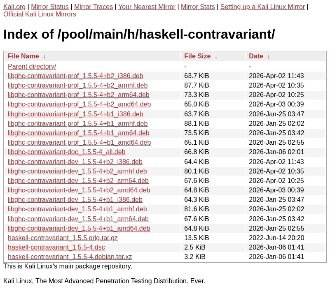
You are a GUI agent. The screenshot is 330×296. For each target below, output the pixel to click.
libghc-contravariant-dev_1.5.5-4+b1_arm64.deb (78, 218)
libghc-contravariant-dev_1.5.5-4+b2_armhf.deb (77, 171)
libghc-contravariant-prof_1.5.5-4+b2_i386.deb (75, 75)
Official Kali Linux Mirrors (39, 14)
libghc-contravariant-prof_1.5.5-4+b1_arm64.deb (79, 133)
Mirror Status (50, 6)
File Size (197, 56)
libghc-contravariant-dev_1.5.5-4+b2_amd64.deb (79, 190)
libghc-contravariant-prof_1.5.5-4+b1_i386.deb (75, 114)
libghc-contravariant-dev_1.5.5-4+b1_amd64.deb (79, 228)
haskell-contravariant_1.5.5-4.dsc (56, 247)
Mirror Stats (198, 6)
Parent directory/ (32, 66)
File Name (23, 56)
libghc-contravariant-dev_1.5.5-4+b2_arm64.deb (78, 180)
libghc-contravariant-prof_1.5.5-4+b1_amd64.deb (79, 142)
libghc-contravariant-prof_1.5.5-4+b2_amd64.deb (79, 104)
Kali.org (14, 6)
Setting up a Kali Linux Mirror (262, 6)
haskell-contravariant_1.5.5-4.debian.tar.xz (70, 256)
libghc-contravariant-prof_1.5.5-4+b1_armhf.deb (77, 123)
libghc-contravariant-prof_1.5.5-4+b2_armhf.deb (77, 85)
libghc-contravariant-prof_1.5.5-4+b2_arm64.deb (79, 94)
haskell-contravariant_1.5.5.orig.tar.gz (63, 237)
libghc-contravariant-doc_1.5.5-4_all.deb (67, 151)
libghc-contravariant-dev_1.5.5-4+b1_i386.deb (75, 199)
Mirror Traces (93, 6)
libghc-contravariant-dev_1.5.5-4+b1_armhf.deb (77, 209)
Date (256, 56)
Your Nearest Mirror (147, 6)
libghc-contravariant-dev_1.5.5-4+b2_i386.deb (75, 161)
